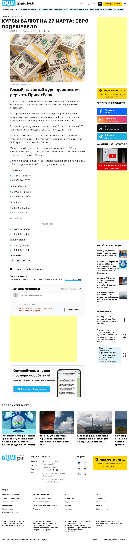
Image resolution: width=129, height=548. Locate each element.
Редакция (34, 469)
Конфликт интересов (41, 502)
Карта (33, 473)
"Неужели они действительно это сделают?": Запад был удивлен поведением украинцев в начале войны (107, 336)
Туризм (99, 505)
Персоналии (38, 509)
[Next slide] (125, 9)
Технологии (69, 498)
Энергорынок (7, 505)
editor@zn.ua (55, 482)
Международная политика (12, 498)
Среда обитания (70, 502)
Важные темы (9, 9)
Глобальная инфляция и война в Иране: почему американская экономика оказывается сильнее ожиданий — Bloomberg (108, 267)
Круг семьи (100, 502)
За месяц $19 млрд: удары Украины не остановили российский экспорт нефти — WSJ (106, 282)
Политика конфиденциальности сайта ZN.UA (110, 540)
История (99, 498)
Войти (93, 4)
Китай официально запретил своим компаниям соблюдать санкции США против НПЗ (107, 297)
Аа (100, 4)
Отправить (73, 309)
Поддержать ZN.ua (112, 4)
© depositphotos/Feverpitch (20, 84)
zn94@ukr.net (47, 476)
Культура (68, 509)
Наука (66, 495)
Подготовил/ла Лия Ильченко (27, 269)
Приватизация (7, 509)
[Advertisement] (43, 339)
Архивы (34, 462)
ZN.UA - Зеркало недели (112, 165)
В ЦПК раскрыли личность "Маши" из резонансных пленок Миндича (106, 320)
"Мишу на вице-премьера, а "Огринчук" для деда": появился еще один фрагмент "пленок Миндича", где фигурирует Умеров (108, 355)
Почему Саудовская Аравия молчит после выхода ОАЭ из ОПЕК (107, 253)
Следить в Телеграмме (32, 389)
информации (28, 160)
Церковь (67, 505)
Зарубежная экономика (42, 498)
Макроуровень (7, 502)
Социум (99, 495)
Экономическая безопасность (45, 505)
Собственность (102, 509)
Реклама (34, 465)
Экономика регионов (10, 513)
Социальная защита (41, 495)
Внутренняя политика (10, 495)
